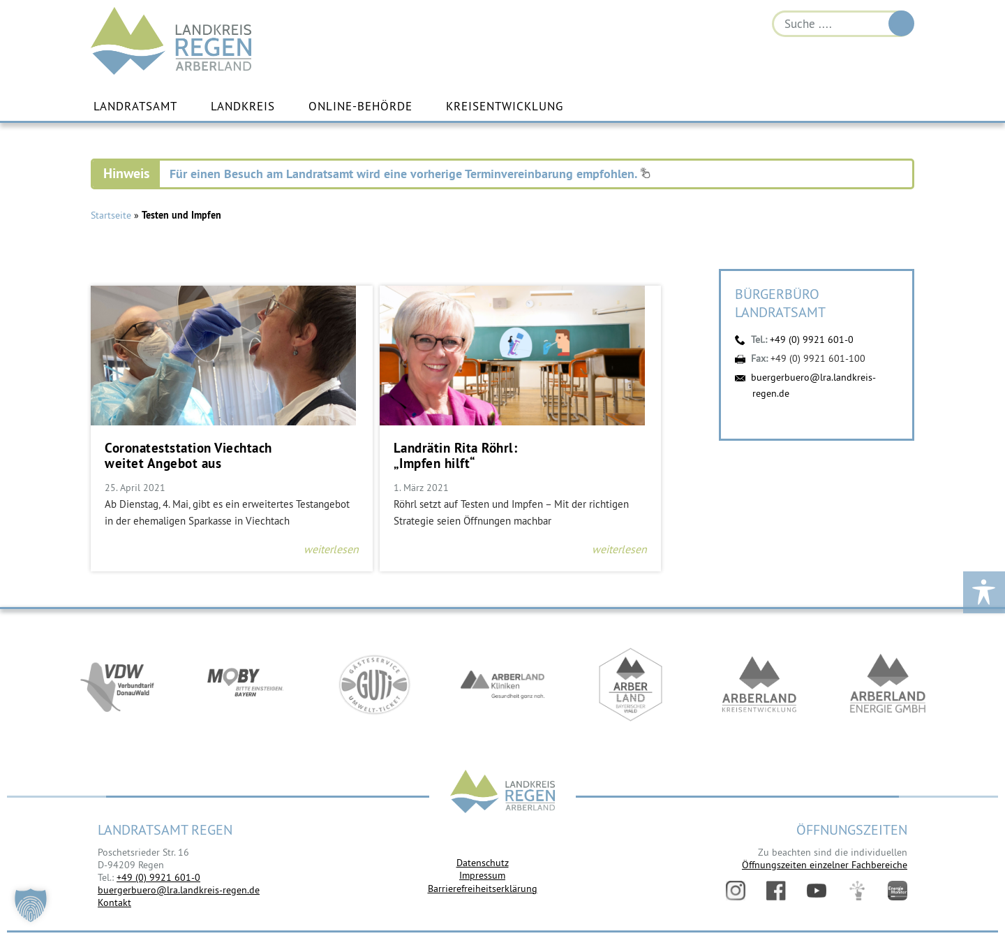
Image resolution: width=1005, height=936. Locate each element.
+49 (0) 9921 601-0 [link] (158, 877)
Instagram (735, 890)
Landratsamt (135, 107)
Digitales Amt (857, 890)
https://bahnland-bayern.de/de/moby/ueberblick (246, 686)
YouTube (816, 890)
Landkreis (243, 107)
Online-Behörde (360, 107)
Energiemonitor (897, 890)
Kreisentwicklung (504, 107)
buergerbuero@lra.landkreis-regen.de (179, 890)
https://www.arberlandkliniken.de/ (502, 686)
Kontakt (114, 902)
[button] (30, 905)
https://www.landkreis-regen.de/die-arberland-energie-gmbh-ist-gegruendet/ (888, 686)
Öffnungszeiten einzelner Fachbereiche (824, 864)
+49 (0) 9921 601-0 (812, 339)
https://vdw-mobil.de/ (117, 686)
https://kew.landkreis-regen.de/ (759, 686)
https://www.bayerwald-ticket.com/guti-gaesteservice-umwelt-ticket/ (374, 686)
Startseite (111, 215)
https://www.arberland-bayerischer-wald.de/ (631, 686)
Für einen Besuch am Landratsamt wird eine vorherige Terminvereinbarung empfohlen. (410, 174)
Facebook (776, 890)
